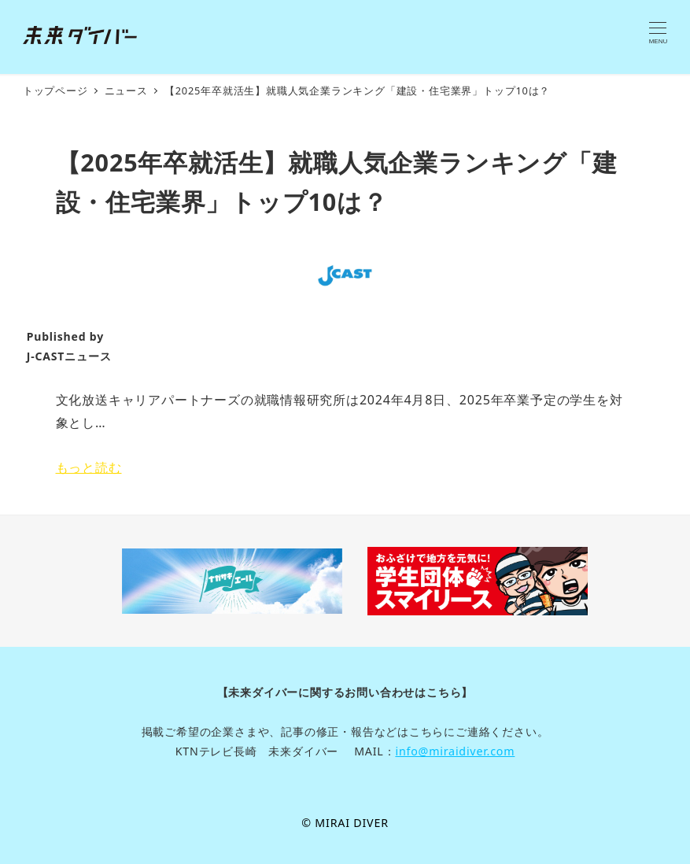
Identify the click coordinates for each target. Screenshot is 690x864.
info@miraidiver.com (455, 751)
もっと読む (89, 467)
